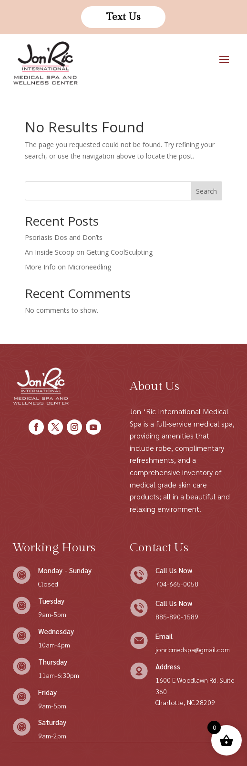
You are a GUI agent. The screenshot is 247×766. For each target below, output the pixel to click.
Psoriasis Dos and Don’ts (64, 237)
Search (206, 191)
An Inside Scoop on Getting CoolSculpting (89, 252)
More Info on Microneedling (68, 266)
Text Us (123, 17)
